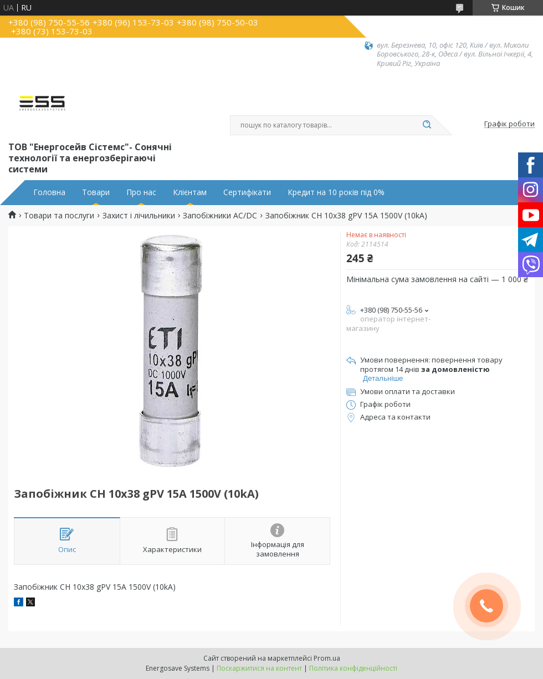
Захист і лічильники (139, 216)
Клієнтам (190, 192)
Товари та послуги (59, 216)
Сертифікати (247, 192)
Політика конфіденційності (353, 668)
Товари (96, 192)
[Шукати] (427, 125)
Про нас (141, 192)
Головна (49, 192)
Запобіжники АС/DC (220, 216)
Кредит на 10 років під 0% (336, 192)
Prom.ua (327, 658)
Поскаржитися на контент (259, 668)
